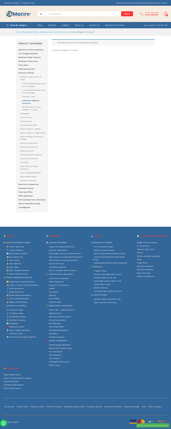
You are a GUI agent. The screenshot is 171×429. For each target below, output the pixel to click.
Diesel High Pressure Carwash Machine (65, 253)
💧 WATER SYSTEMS (99, 295)
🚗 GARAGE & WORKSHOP (56, 341)
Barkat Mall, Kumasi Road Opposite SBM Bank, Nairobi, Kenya (142, 3)
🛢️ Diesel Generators (15, 292)
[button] (3, 423)
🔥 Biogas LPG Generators (17, 302)
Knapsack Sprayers (56, 337)
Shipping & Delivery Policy (74, 407)
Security (52, 295)
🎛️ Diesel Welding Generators (19, 295)
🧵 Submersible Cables (16, 317)
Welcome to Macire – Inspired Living (19, 3)
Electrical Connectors (29, 147)
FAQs (144, 407)
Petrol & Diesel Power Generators (32, 200)
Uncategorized (24, 207)
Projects (52, 25)
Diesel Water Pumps (102, 284)
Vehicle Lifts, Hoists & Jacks (60, 348)
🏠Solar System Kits (15, 257)
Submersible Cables (28, 177)
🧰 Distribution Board (15, 327)
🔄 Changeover (13, 323)
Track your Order (37, 407)
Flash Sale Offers (25, 192)
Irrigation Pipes (100, 271)
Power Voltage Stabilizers (30, 173)
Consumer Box (26, 121)
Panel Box (24, 162)
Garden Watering (100, 288)
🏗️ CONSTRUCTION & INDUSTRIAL (59, 274)
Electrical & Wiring (30, 32)
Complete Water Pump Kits (105, 278)
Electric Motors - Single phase (32, 133)
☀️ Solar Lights (13, 267)
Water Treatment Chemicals (105, 302)
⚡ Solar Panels (13, 260)
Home (18, 32)
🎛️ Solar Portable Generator (18, 270)
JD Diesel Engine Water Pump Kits (108, 291)
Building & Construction (28, 61)
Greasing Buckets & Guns (59, 362)
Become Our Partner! (115, 25)
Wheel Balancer (55, 355)
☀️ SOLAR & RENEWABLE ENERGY (17, 243)
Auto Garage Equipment (28, 53)
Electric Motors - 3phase (30, 129)
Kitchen (140, 253)
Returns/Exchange (131, 407)
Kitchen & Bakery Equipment (149, 256)
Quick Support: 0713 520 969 (155, 25)
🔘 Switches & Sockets (16, 320)
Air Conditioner (143, 246)
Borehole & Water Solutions (29, 57)
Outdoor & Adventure (145, 276)
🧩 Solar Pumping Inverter (17, 274)
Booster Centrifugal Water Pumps (107, 274)
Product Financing (53, 407)
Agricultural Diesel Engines (60, 317)
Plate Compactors (56, 282)
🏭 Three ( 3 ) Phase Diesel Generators (22, 285)
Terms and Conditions (113, 407)
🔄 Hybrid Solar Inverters (17, 253)
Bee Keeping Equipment (58, 330)
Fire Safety (53, 292)
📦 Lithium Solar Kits (15, 247)
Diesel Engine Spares (12, 375)
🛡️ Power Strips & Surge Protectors (21, 337)
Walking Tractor (55, 313)
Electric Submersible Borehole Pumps (109, 253)
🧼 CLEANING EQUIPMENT (56, 243)
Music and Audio (143, 273)
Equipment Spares (26, 188)
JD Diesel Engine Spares (13, 385)
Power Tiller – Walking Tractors (61, 310)
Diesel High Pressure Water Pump (107, 281)
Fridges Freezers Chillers (147, 243)
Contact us (94, 25)
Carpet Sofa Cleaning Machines (62, 247)
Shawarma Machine (145, 270)
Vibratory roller (55, 302)
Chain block (23, 65)
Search (127, 14)
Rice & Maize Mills (56, 327)
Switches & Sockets (28, 180)
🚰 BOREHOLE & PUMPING (101, 243)
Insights (65, 25)
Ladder (52, 288)
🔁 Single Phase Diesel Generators (21, 282)
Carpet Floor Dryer (56, 264)
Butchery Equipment (145, 266)
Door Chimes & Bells (28, 125)
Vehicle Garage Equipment (60, 345)
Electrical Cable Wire (28, 143)
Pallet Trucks (54, 365)
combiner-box (25, 117)
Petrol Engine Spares (12, 388)
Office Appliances (25, 196)
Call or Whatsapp (152, 13)
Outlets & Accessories (29, 158)
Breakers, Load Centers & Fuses (53, 32)
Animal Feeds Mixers (57, 320)
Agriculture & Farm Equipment (30, 50)
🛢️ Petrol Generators (15, 288)
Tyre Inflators (54, 358)
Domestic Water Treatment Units (107, 299)
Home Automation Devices (31, 155)
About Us (79, 25)
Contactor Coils (28, 97)
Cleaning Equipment (26, 69)
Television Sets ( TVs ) (145, 249)
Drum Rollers (54, 299)
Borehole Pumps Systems (104, 250)
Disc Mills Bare (55, 323)
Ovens (139, 259)
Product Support (155, 407)
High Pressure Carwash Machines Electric (66, 257)
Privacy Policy (22, 407)
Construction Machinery (59, 278)
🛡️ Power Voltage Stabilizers (18, 330)
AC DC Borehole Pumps (103, 247)
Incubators (53, 333)
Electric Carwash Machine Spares (63, 270)
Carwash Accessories (57, 267)
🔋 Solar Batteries (14, 264)
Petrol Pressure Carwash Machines (63, 260)
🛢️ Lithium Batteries (15, 250)
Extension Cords (26, 151)
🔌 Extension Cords (14, 333)
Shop (40, 25)
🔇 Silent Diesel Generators (18, 299)
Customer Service (94, 407)
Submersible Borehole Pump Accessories (110, 263)
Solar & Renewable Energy (29, 204)
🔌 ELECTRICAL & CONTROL (15, 306)
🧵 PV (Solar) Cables (15, 313)
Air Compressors (55, 352)
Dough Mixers (142, 263)
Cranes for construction (59, 285)
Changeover (25, 114)
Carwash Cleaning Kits (58, 250)
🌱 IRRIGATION (96, 267)
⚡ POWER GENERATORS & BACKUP (18, 277)
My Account (9, 407)
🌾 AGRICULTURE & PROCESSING (59, 306)
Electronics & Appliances (28, 184)
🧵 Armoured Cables (15, 310)
